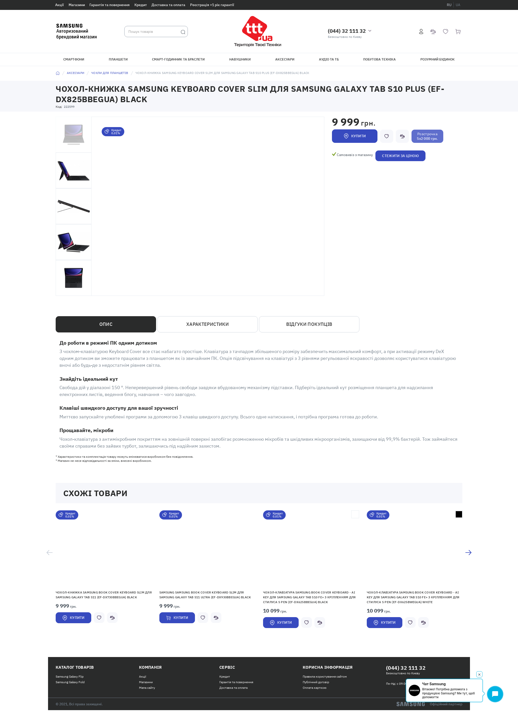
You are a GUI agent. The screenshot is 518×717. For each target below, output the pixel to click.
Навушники (240, 59)
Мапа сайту (147, 688)
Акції (59, 5)
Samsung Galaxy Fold (70, 682)
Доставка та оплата (168, 5)
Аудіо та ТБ (329, 59)
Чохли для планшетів (109, 72)
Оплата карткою (314, 688)
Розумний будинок (437, 59)
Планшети (118, 59)
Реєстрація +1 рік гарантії (212, 5)
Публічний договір (316, 682)
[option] (104, 572)
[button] (104, 548)
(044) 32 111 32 (347, 30)
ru (449, 5)
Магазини (77, 5)
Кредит (140, 5)
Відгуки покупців (309, 324)
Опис (105, 324)
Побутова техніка (379, 59)
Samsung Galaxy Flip (70, 676)
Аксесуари (284, 59)
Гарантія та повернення (109, 5)
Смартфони (73, 59)
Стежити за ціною (400, 156)
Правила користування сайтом (325, 676)
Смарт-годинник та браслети (178, 59)
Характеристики (207, 324)
